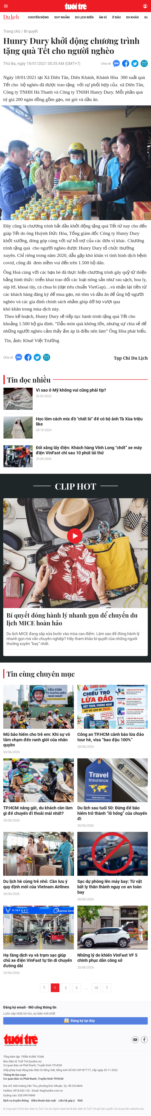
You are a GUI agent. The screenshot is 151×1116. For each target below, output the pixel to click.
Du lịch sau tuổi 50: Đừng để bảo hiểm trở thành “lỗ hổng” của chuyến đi (112, 814)
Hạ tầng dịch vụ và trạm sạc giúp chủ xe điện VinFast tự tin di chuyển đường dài (37, 961)
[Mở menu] (5, 6)
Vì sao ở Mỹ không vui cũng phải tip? (71, 390)
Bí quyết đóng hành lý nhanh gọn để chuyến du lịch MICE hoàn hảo (72, 619)
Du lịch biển (84, 17)
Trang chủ (11, 31)
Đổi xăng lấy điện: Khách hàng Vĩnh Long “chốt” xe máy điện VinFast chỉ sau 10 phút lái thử (89, 450)
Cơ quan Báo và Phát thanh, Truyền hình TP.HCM (33, 1079)
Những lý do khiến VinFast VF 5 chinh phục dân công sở (107, 958)
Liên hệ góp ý (67, 1101)
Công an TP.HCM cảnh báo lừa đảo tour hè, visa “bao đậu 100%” (110, 737)
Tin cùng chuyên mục (40, 674)
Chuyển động (38, 17)
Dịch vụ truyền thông (16, 1101)
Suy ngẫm (62, 17)
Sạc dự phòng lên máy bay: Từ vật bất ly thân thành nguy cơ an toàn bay (109, 888)
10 (96, 989)
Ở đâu (116, 17)
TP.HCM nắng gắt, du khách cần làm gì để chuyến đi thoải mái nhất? (38, 811)
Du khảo (132, 17)
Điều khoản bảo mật (43, 1101)
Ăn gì (103, 17)
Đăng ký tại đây (83, 1022)
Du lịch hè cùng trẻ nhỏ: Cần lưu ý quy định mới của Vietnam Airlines (36, 885)
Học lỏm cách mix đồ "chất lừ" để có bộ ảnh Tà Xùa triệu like (89, 421)
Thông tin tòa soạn (14, 1075)
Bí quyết (31, 31)
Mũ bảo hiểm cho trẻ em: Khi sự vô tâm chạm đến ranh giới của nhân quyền (36, 740)
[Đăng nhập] (145, 6)
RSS (80, 1101)
